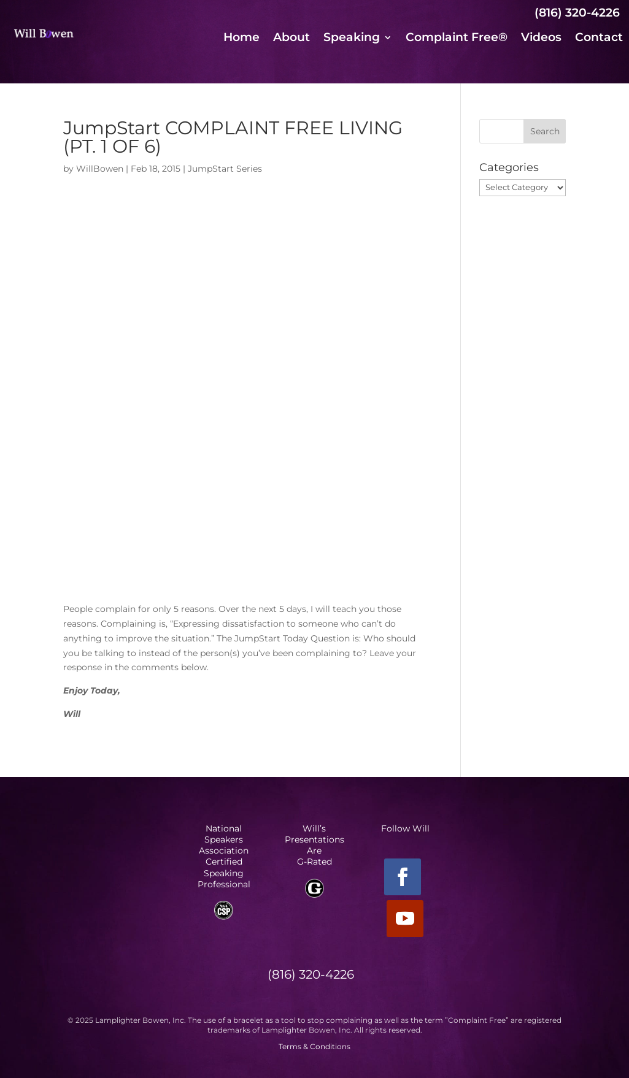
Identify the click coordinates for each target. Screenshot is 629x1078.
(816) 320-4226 (577, 13)
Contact (599, 38)
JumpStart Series (225, 168)
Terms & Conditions (314, 1046)
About (291, 38)
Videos (541, 38)
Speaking (351, 38)
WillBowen (99, 168)
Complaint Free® (456, 38)
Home (241, 38)
